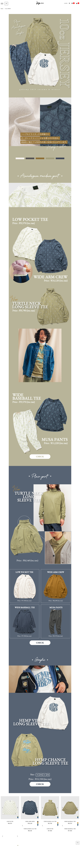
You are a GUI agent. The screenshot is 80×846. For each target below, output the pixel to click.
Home (2, 8)
